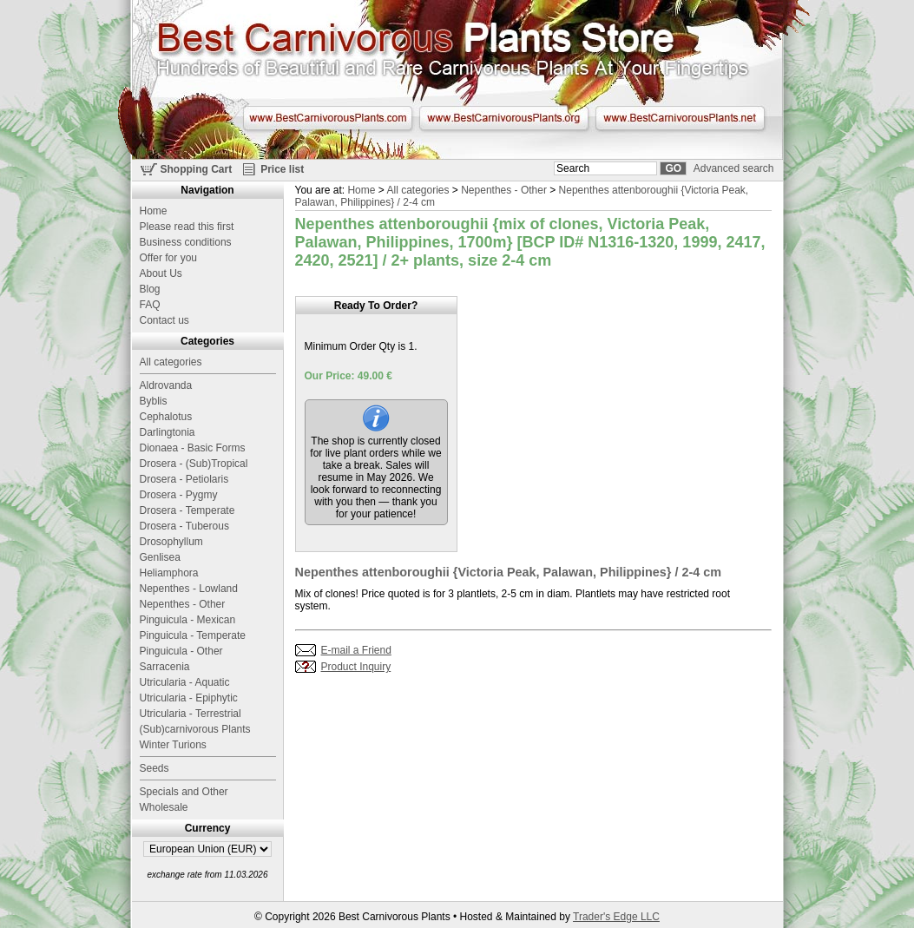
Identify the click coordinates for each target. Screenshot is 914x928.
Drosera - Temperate (187, 510)
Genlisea (160, 557)
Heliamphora (169, 573)
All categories (417, 190)
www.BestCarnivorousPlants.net (680, 118)
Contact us (164, 320)
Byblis (154, 401)
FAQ (150, 305)
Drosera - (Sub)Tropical (194, 463)
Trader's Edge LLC (616, 917)
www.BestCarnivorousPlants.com (327, 118)
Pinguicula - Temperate (193, 635)
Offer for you (168, 258)
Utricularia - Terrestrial (190, 714)
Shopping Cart (197, 169)
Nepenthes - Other (504, 190)
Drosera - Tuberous (184, 526)
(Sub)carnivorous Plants (195, 729)
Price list (282, 169)
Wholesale (164, 807)
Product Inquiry (356, 667)
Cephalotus (166, 417)
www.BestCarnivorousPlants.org (504, 118)
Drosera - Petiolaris (184, 479)
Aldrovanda (166, 385)
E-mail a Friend (356, 650)
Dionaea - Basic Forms (193, 448)
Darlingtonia (167, 432)
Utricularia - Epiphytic (189, 698)
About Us (161, 273)
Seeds (154, 768)
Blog (150, 289)
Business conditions (186, 242)
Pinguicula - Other (181, 651)
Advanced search (734, 168)
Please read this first (187, 226)
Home (361, 190)
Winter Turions (173, 745)
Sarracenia (165, 667)
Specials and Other (184, 792)
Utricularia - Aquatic (185, 682)
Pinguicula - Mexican (188, 620)
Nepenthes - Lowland (189, 588)
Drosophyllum (171, 542)
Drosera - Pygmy (179, 495)
